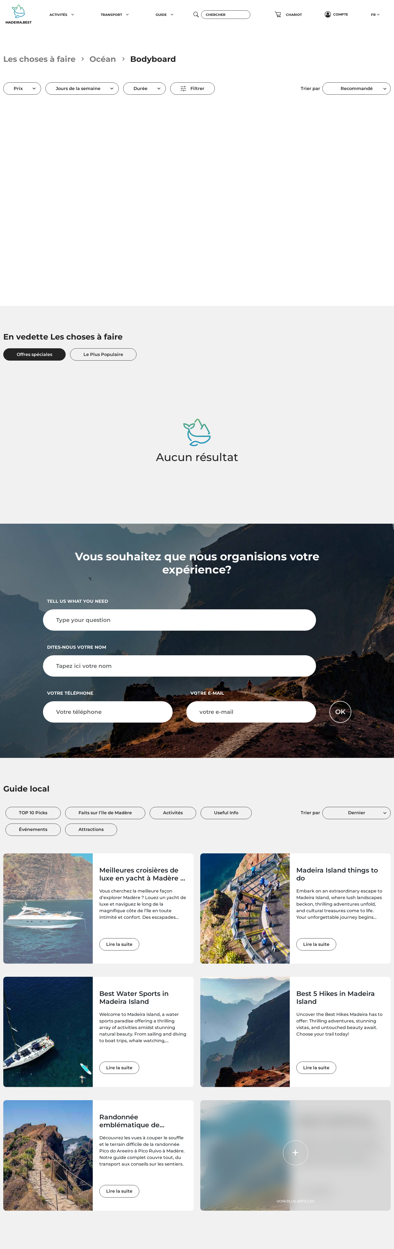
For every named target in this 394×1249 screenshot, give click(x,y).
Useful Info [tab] (226, 812)
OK (340, 712)
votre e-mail (207, 693)
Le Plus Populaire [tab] (103, 354)
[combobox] (356, 88)
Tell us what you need (77, 601)
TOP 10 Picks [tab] (33, 812)
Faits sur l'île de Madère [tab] (105, 812)
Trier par (310, 88)
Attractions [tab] (91, 829)
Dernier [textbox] (356, 812)
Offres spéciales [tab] (34, 354)
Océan (102, 59)
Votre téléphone (70, 693)
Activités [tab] (173, 812)
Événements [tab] (33, 829)
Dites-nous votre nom (76, 647)
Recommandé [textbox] (357, 88)
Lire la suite (119, 944)
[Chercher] (225, 14)
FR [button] (373, 15)
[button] (72, 14)
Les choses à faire (39, 59)
